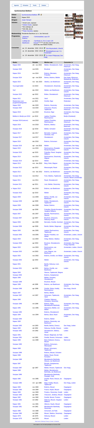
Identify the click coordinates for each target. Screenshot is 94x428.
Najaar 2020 (17, 107)
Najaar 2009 (17, 199)
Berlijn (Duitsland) (69, 118)
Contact (52, 423)
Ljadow (46, 118)
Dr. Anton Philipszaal (53, 57)
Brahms (46, 75)
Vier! (14, 92)
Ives (52, 136)
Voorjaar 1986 (17, 376)
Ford (45, 178)
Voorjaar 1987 (17, 370)
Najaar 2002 (17, 257)
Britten (46, 96)
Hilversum (67, 68)
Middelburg (67, 81)
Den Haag (75, 67)
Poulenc (47, 394)
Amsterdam (47, 55)
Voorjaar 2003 (17, 253)
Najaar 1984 (17, 389)
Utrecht (60, 50)
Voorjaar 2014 (17, 163)
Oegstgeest (67, 380)
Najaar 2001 (17, 266)
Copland (54, 135)
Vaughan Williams (50, 213)
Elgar (51, 103)
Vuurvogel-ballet (18, 88)
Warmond (67, 342)
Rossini (54, 110)
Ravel (53, 154)
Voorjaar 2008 (17, 211)
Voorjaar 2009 (17, 203)
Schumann (53, 143)
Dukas (46, 203)
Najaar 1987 (17, 365)
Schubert (52, 131)
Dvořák (46, 103)
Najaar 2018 (17, 126)
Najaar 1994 (17, 316)
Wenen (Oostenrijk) (75, 179)
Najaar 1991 (17, 337)
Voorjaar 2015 (17, 154)
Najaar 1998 (17, 286)
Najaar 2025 (17, 67)
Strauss (46, 217)
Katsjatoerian (54, 277)
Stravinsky (57, 88)
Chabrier (47, 301)
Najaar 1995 (17, 310)
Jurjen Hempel (26, 22)
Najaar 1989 (17, 350)
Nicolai (46, 236)
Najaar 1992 (17, 330)
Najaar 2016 (17, 143)
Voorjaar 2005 (17, 236)
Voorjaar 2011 (17, 186)
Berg (45, 165)
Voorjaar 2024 (17, 79)
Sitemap (43, 423)
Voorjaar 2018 (17, 131)
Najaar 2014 (17, 158)
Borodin (46, 215)
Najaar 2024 (17, 75)
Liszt (45, 186)
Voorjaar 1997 (17, 297)
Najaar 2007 (17, 215)
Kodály (57, 290)
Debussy (47, 221)
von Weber (59, 257)
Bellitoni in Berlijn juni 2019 (21, 118)
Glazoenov (47, 310)
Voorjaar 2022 (17, 96)
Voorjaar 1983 (17, 397)
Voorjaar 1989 (17, 354)
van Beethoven (55, 84)
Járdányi (54, 397)
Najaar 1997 (17, 294)
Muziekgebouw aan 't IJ (53, 53)
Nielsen (51, 241)
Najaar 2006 (17, 224)
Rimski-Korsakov (49, 152)
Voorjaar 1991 (17, 339)
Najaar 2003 (17, 249)
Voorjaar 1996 (17, 305)
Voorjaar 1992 (17, 332)
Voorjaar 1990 (17, 346)
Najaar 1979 (17, 418)
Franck (46, 391)
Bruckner (47, 71)
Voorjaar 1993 (17, 327)
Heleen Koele (27, 27)
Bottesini (51, 342)
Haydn (52, 391)
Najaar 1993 (17, 323)
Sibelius (46, 84)
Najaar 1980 (17, 413)
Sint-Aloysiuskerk (51, 50)
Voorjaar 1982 (17, 402)
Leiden (74, 236)
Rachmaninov (48, 120)
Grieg (46, 241)
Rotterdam (75, 81)
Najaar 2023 (17, 84)
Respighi (57, 150)
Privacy (47, 423)
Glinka (52, 290)
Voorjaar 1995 (17, 314)
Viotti (52, 378)
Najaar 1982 (17, 399)
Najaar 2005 (17, 232)
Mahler (46, 67)
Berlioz (46, 79)
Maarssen (67, 128)
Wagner (46, 160)
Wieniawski (48, 348)
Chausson (47, 110)
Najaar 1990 (17, 342)
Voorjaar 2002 (17, 262)
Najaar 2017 (17, 135)
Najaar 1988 (17, 357)
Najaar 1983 (17, 394)
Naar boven (37, 423)
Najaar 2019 (17, 114)
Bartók (46, 228)
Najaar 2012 (17, 173)
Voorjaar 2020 (17, 110)
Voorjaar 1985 (17, 385)
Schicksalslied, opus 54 (42, 38)
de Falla (59, 337)
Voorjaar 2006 (17, 228)
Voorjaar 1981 (17, 408)
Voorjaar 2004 (17, 245)
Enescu (57, 327)
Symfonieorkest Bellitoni (29, 17)
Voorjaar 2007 (17, 220)
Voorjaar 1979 (17, 420)
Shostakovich (54, 67)
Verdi (60, 67)
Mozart (53, 284)
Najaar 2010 (17, 190)
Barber (46, 207)
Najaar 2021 (17, 100)
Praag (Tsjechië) (69, 246)
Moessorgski (48, 169)
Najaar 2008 (17, 207)
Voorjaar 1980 (17, 415)
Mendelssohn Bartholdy (52, 307)
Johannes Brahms (25, 39)
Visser (46, 334)
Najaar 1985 (17, 380)
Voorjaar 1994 (17, 321)
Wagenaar (58, 228)
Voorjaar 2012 (17, 178)
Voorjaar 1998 (17, 290)
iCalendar (57, 423)
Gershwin (47, 136)
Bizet (51, 316)
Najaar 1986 (17, 372)
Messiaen (53, 75)
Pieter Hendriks (27, 33)
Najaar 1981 (17, 406)
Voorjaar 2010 (17, 194)
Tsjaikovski (47, 111)
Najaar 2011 (17, 182)
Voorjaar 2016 (17, 147)
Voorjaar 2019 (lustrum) (20, 122)
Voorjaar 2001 (17, 270)
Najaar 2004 (17, 241)
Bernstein (47, 135)
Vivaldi (60, 394)
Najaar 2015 (17, 150)
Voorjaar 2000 (17, 277)
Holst (50, 165)
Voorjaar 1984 (17, 391)
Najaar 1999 (17, 279)
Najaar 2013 (17, 165)
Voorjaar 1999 (17, 284)
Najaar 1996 (17, 301)
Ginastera (47, 303)
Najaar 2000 (17, 274)
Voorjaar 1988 (17, 361)
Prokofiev (47, 77)
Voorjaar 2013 (17, 169)
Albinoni (47, 406)
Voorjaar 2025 (17, 71)
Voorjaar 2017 (17, 139)
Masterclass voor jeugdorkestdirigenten (20, 103)
